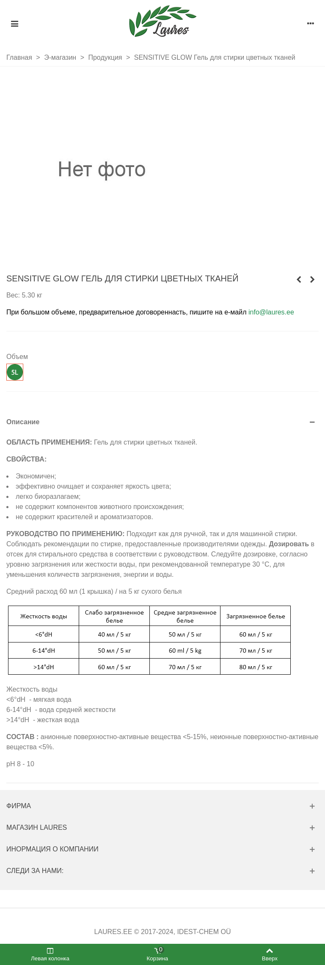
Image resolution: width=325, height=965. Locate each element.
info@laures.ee (271, 312)
